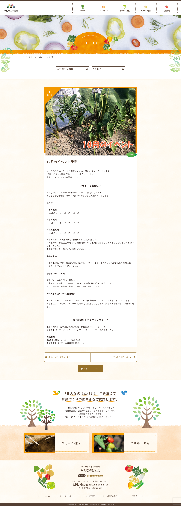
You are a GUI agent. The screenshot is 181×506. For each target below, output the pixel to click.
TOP (25, 57)
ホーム (83, 11)
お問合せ (166, 11)
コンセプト (104, 11)
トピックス (33, 57)
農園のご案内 (146, 11)
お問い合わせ (80, 484)
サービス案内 (125, 11)
